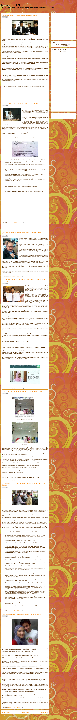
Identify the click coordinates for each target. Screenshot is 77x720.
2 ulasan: (18, 707)
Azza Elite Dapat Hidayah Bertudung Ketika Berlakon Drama (21, 614)
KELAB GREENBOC (13, 4)
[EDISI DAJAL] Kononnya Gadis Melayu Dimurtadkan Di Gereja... (23, 391)
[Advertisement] (25, 98)
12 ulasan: (19, 479)
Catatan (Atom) (27, 716)
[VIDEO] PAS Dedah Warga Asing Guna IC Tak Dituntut (20, 103)
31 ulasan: (19, 388)
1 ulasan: (19, 222)
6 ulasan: (19, 610)
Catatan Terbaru (6, 712)
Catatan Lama (44, 712)
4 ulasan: (19, 93)
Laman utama (25, 712)
